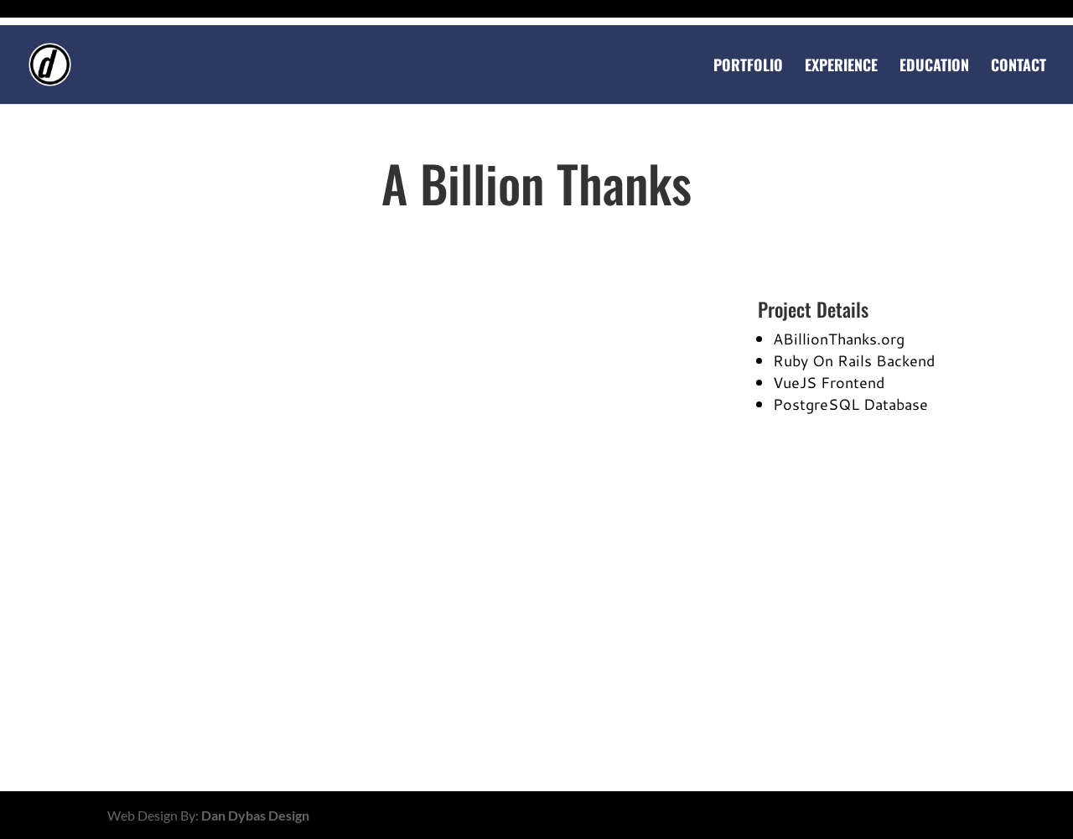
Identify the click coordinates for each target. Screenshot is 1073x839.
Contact (1018, 67)
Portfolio (748, 67)
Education (934, 67)
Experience (841, 67)
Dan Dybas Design (255, 815)
